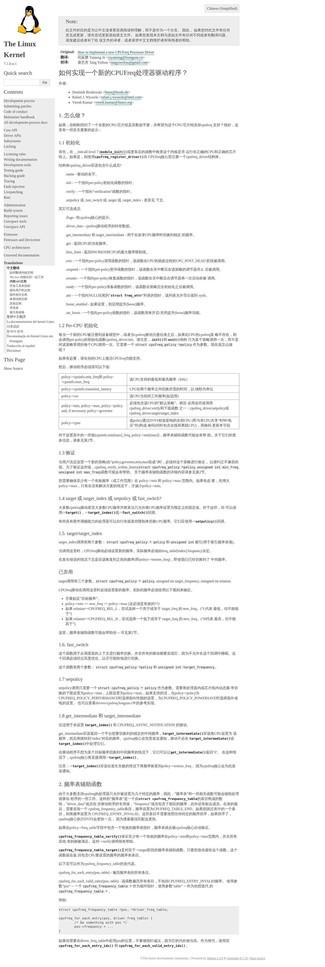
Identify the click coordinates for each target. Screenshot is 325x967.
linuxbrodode (116, 92)
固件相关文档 (18, 294)
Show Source (13, 368)
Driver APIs (12, 135)
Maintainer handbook (19, 117)
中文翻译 (13, 268)
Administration (15, 205)
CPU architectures (17, 247)
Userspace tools (15, 221)
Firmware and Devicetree (22, 240)
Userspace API (14, 227)
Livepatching (13, 192)
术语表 (14, 307)
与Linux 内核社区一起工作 (27, 277)
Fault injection (14, 186)
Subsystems (12, 141)
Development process (19, 101)
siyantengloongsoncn (125, 57)
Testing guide (13, 170)
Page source (257, 958)
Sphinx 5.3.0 (215, 958)
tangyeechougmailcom (129, 62)
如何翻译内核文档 (21, 272)
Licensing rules (15, 154)
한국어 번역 (15, 331)
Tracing (9, 181)
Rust (7, 197)
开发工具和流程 (20, 286)
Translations (13, 263)
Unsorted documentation (21, 255)
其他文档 (15, 303)
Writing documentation (20, 159)
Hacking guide (14, 176)
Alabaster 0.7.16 (237, 958)
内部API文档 (18, 281)
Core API (10, 130)
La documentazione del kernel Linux (30, 321)
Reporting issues (16, 216)
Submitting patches (17, 106)
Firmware (11, 234)
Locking (10, 146)
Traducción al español (21, 346)
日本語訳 (13, 326)
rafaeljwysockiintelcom (121, 97)
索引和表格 (17, 312)
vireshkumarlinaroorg (113, 102)
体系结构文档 (18, 299)
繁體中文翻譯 (16, 316)
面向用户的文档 (20, 290)
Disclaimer (14, 350)
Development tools (17, 165)
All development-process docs (25, 122)
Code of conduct (16, 112)
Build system (13, 210)
